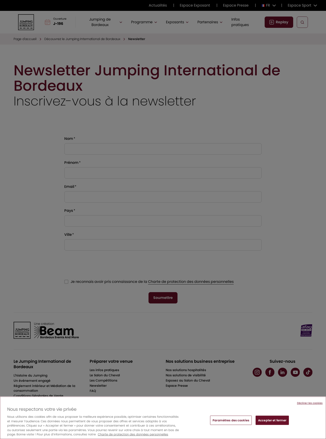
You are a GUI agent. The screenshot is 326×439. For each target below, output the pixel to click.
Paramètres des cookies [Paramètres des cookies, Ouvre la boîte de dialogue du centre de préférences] (231, 422)
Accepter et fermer (272, 422)
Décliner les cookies (310, 405)
